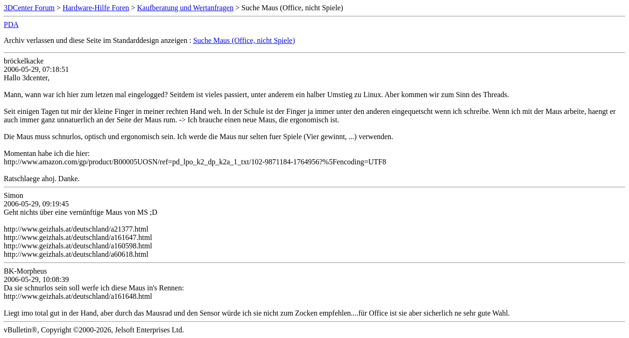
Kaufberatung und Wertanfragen (185, 8)
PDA (11, 24)
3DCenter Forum (29, 8)
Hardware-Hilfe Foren (96, 8)
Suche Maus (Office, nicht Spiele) (244, 40)
